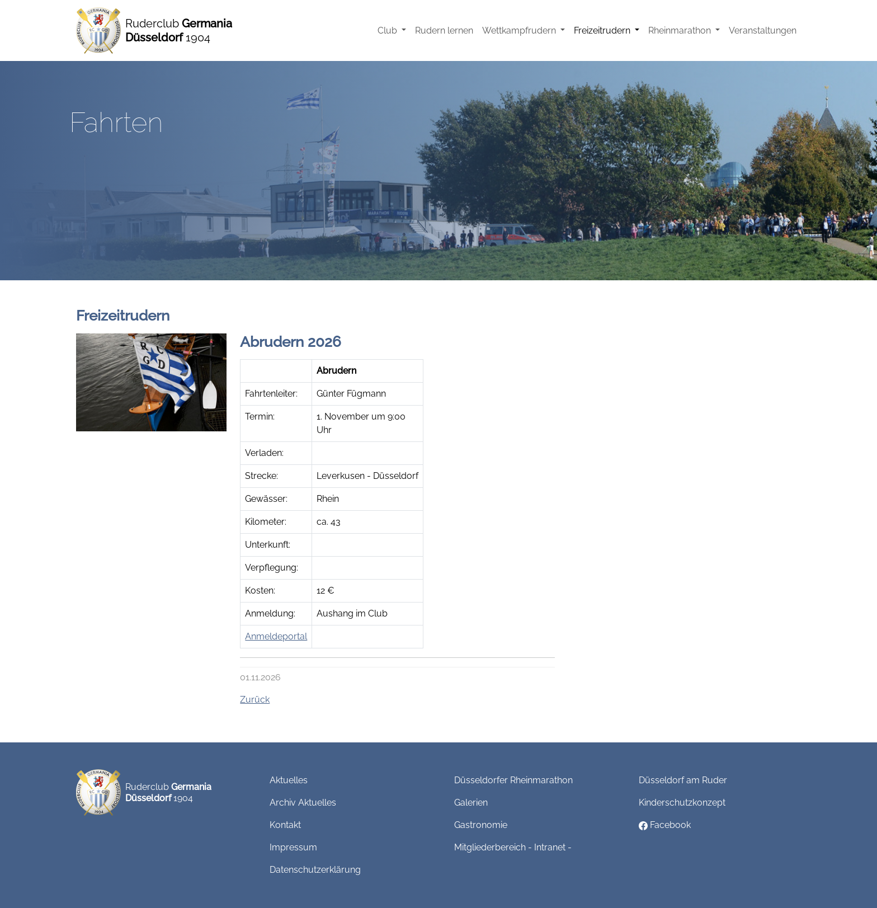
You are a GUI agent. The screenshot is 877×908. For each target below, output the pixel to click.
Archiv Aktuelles (303, 802)
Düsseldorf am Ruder (683, 780)
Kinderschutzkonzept (682, 802)
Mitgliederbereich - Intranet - (513, 847)
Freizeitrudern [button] (603, 30)
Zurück (255, 699)
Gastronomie (480, 825)
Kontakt (285, 825)
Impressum (293, 847)
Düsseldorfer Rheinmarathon (513, 780)
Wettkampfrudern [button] (520, 30)
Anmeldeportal (276, 636)
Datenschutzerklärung (315, 869)
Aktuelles (289, 780)
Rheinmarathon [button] (680, 30)
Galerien (471, 802)
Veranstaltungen (762, 30)
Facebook (665, 825)
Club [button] (388, 30)
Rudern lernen (444, 30)
